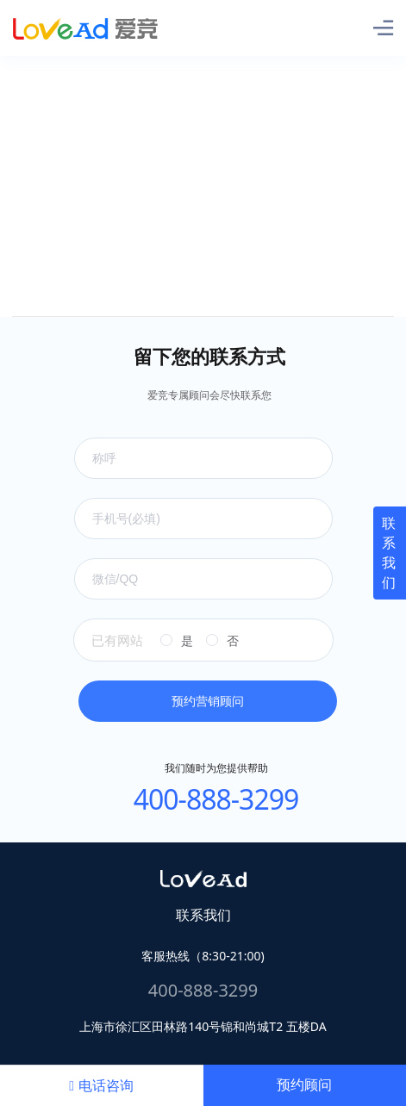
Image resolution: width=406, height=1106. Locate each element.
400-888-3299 (216, 798)
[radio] (176, 641)
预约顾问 (304, 1085)
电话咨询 (101, 1085)
